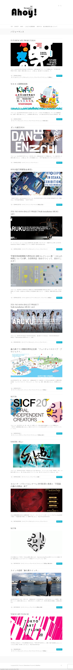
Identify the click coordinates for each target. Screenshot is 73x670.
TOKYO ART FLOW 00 (20, 614)
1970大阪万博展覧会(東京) (21, 169)
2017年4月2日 (17, 607)
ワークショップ (44, 77)
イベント (31, 77)
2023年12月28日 (17, 249)
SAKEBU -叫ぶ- (17, 442)
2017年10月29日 (17, 521)
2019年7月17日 (17, 388)
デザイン (21, 435)
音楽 (47, 120)
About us (39, 26)
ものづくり (16, 77)
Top (12, 26)
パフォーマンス (37, 77)
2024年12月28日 (17, 75)
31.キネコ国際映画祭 (19, 84)
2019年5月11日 (17, 433)
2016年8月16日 (17, 649)
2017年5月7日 (17, 563)
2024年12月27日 (17, 204)
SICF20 (14, 397)
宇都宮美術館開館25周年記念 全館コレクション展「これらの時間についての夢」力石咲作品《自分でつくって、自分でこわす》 (36, 258)
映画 (44, 120)
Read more (59, 75)
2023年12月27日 (17, 297)
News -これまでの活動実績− (27, 26)
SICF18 (13, 528)
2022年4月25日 (17, 342)
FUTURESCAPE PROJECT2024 (23, 40)
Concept (16, 26)
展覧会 (50, 77)
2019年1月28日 (17, 477)
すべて (12, 77)
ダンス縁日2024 (17, 127)
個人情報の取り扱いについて (50, 26)
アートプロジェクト (24, 77)
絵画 (43, 435)
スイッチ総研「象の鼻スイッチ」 (25, 570)
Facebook (59, 6)
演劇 (38, 477)
